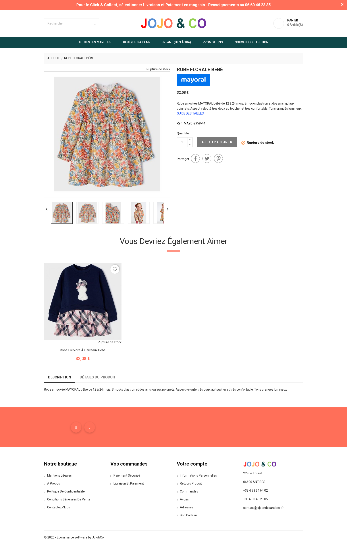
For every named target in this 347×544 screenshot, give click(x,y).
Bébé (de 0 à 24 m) (136, 42)
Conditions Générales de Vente (67, 499)
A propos (52, 483)
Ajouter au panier (217, 142)
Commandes (187, 491)
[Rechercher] (71, 23)
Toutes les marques (95, 42)
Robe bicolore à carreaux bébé (83, 350)
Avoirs (183, 499)
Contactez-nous (57, 507)
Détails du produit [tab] (98, 377)
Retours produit (189, 483)
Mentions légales (58, 475)
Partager (195, 158)
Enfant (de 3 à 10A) (176, 42)
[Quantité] (182, 142)
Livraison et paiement (127, 483)
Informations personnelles (197, 475)
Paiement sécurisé (125, 475)
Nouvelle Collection (251, 42)
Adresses (185, 507)
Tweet (206, 158)
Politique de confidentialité (64, 491)
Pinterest (218, 158)
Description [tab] (59, 377)
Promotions (213, 42)
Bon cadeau (187, 515)
